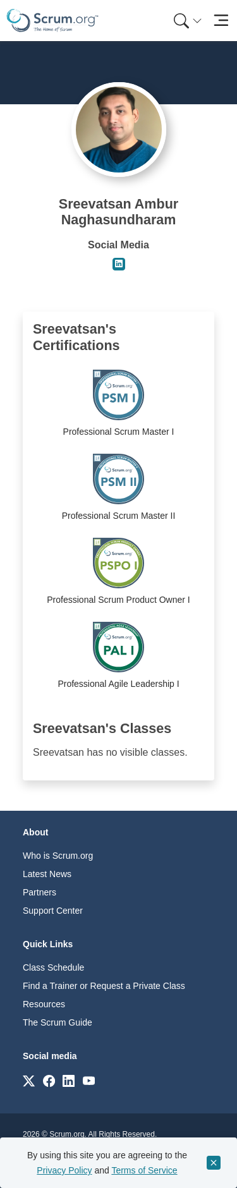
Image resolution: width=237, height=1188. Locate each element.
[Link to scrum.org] (29, 1080)
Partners (39, 892)
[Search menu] (188, 20)
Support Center (53, 911)
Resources (44, 1004)
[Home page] (52, 20)
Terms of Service (144, 1170)
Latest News (47, 874)
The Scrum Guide (57, 1022)
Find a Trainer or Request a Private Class (104, 986)
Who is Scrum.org (58, 856)
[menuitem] (186, 20)
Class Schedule (53, 967)
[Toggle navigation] (221, 20)
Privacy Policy (64, 1170)
